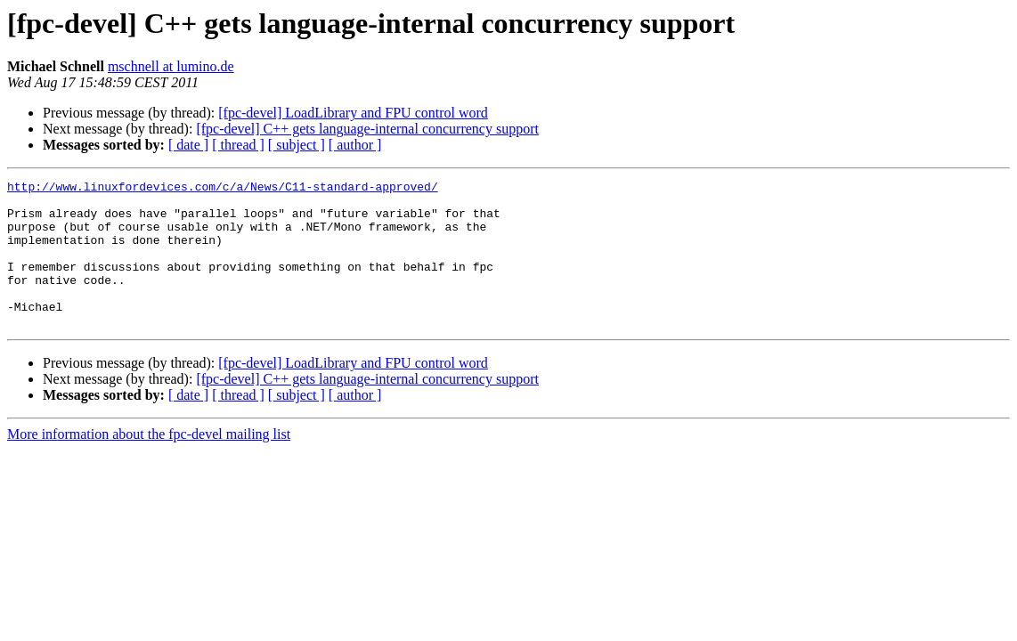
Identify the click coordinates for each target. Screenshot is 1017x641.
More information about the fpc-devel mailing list (148, 463)
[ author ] (355, 144)
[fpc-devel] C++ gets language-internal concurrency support (367, 128)
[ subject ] (296, 144)
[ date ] (188, 144)
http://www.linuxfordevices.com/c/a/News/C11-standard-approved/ (222, 189)
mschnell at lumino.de (171, 66)
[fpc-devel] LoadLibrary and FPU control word (353, 112)
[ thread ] (238, 144)
